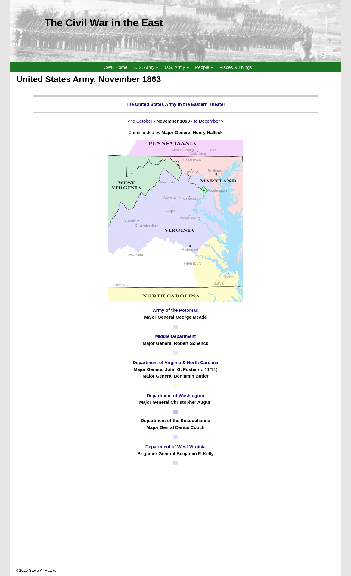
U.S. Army (178, 67)
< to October (139, 121)
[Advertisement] (175, 525)
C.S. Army (147, 67)
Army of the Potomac (175, 310)
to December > (209, 121)
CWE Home (115, 67)
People (205, 67)
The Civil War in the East (104, 22)
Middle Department (175, 336)
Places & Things (235, 67)
